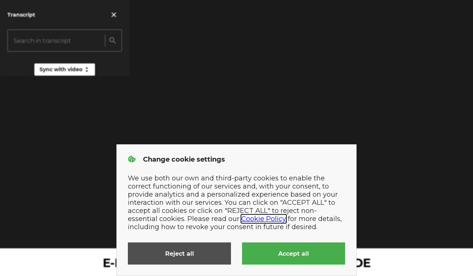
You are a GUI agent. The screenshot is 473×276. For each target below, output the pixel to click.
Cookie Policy (263, 219)
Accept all (293, 253)
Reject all (179, 253)
